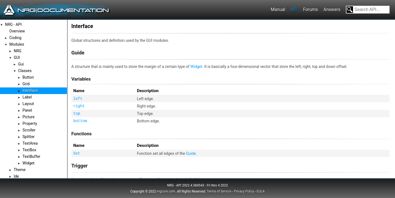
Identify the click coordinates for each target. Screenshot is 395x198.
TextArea (30, 143)
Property (29, 123)
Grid (26, 84)
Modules (16, 44)
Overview (17, 31)
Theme (20, 169)
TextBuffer (31, 156)
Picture (28, 117)
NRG (17, 51)
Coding (15, 37)
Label (27, 97)
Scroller (28, 130)
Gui (21, 64)
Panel (27, 110)
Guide (191, 153)
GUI (17, 57)
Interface (30, 90)
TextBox (29, 150)
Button (28, 77)
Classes (25, 70)
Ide (16, 176)
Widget (28, 163)
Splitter (28, 136)
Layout (28, 103)
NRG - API (13, 24)
